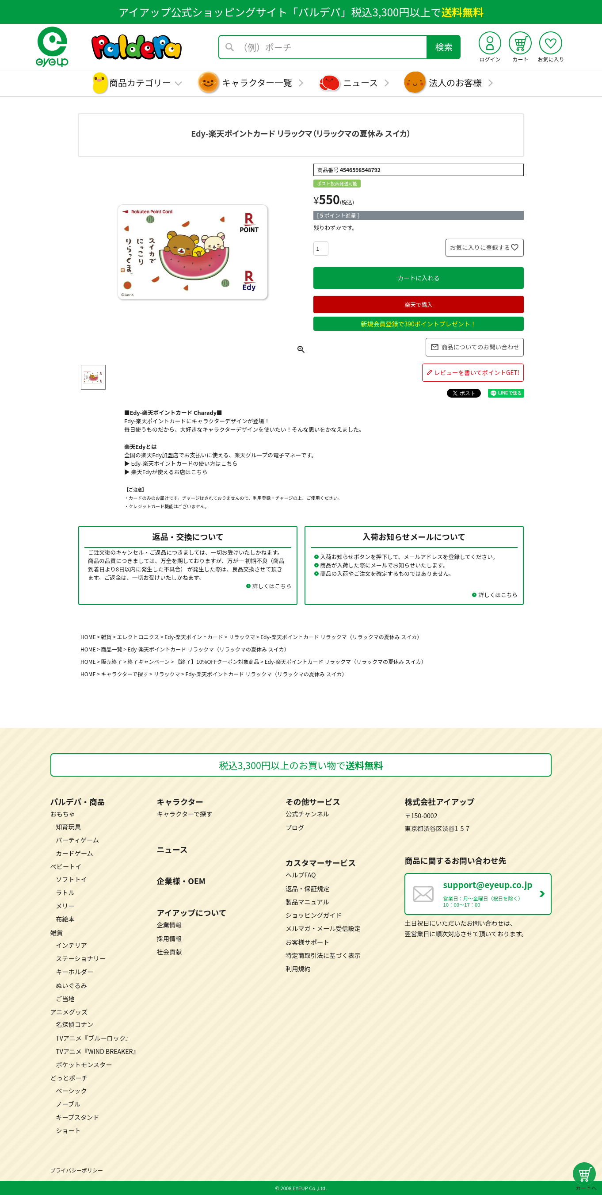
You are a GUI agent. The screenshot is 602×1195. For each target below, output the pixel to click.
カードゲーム (74, 853)
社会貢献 (169, 951)
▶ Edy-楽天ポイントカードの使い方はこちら (181, 463)
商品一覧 (111, 649)
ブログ (295, 827)
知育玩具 (68, 826)
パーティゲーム (77, 839)
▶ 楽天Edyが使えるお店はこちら (166, 471)
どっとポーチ (69, 1077)
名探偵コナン (74, 1024)
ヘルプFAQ (301, 874)
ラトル (65, 892)
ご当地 (65, 998)
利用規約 (298, 968)
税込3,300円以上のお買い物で (301, 765)
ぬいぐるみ (71, 985)
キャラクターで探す (125, 674)
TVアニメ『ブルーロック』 (94, 1038)
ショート (68, 1130)
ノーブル (68, 1103)
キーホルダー (74, 971)
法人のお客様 (455, 82)
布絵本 (65, 919)
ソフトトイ (71, 879)
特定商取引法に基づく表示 (323, 955)
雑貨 (106, 636)
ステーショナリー (81, 958)
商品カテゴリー (140, 82)
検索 (444, 46)
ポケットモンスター (84, 1064)
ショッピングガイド (314, 915)
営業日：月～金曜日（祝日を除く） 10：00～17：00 (497, 893)
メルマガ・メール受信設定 (323, 928)
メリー (65, 905)
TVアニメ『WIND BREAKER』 (97, 1051)
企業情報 (169, 924)
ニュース (360, 82)
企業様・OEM (181, 880)
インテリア (71, 945)
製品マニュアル (307, 901)
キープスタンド (77, 1117)
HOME (87, 636)
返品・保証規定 (307, 888)
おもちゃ (63, 813)
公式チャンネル (307, 813)
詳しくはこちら (272, 586)
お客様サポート (307, 942)
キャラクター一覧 (257, 82)
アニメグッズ (69, 1011)
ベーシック (71, 1090)
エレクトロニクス (138, 636)
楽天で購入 (418, 304)
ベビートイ (66, 866)
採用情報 (169, 938)
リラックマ (166, 674)
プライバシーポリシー (76, 1170)
